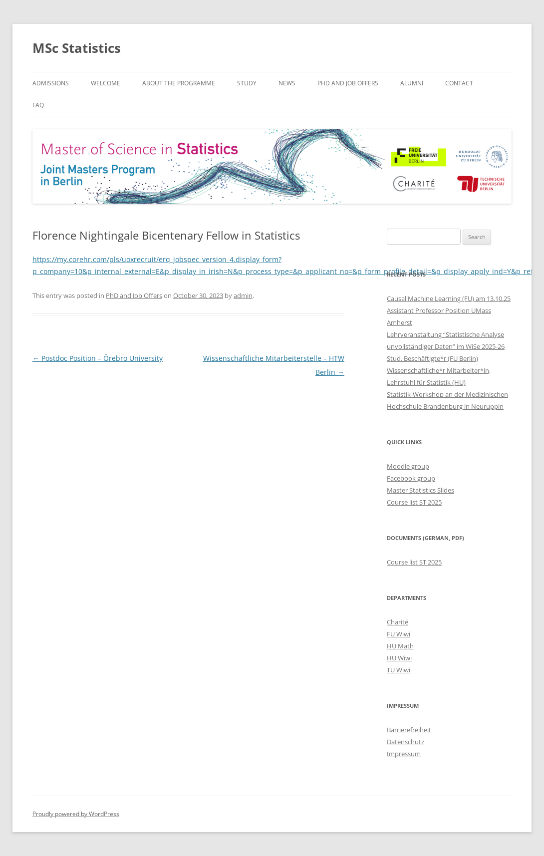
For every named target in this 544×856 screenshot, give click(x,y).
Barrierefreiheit (409, 729)
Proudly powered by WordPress (75, 814)
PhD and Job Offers (347, 83)
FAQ (38, 105)
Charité (397, 621)
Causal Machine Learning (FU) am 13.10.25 (449, 298)
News (286, 83)
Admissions (50, 83)
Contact (459, 83)
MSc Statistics (76, 48)
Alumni (411, 83)
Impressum (404, 753)
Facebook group (411, 478)
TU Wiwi (398, 669)
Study (247, 83)
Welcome (105, 83)
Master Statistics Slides (420, 490)
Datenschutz (405, 741)
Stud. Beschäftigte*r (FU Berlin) (432, 358)
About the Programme (178, 83)
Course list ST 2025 (414, 502)
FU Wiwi (398, 633)
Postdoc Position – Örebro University (97, 358)
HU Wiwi (399, 657)
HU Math (400, 645)
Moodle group (408, 466)
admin (243, 295)
